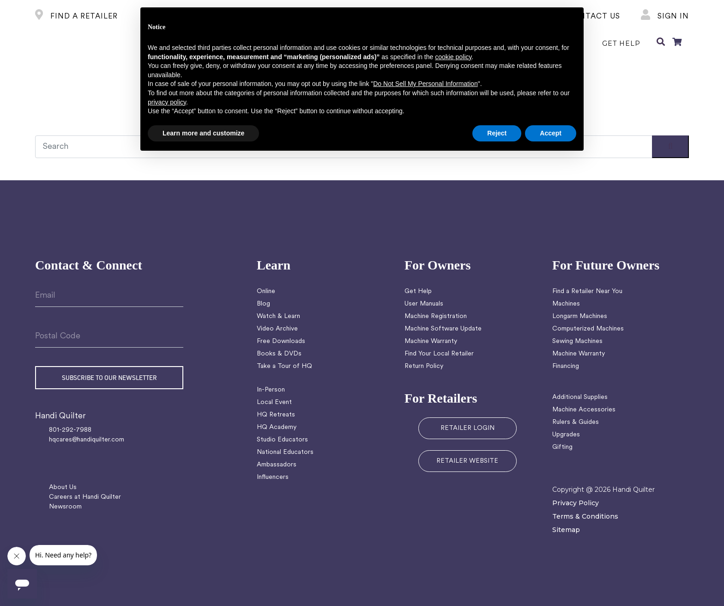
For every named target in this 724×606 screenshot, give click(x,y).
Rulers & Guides (575, 422)
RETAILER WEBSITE (467, 461)
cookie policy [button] (453, 57)
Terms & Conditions (585, 516)
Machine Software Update (443, 328)
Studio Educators (282, 439)
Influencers (273, 477)
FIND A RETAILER (76, 16)
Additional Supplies (580, 397)
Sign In (665, 16)
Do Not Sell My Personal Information (425, 83)
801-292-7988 (70, 430)
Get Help (418, 291)
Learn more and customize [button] (203, 133)
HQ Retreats (276, 414)
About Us (63, 487)
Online (266, 291)
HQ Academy (276, 427)
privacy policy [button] (167, 102)
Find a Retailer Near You (587, 291)
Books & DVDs (279, 353)
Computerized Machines (588, 328)
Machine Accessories (583, 409)
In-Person (271, 389)
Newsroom (65, 506)
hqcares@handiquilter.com (86, 439)
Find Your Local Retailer (439, 353)
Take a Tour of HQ (284, 366)
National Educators (285, 452)
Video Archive (277, 328)
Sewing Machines (577, 341)
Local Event (274, 402)
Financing (565, 366)
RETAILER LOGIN (467, 428)
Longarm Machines (579, 316)
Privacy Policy (575, 503)
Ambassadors (276, 464)
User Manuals (423, 303)
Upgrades (566, 434)
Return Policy (423, 366)
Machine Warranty (430, 341)
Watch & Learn (278, 316)
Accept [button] (550, 133)
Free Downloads (281, 341)
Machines (566, 303)
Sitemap (566, 530)
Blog (263, 303)
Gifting (562, 447)
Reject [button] (497, 133)
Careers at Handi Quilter (85, 497)
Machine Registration (435, 316)
